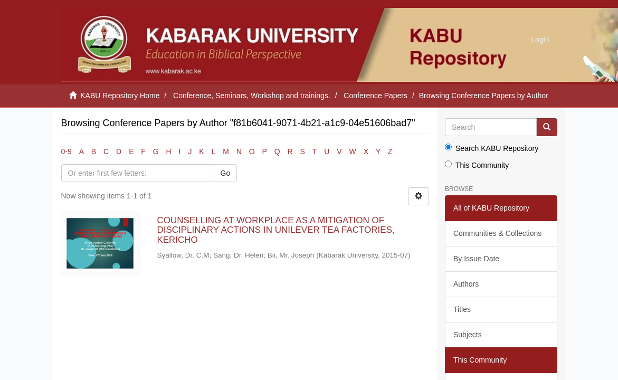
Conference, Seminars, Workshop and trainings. (251, 95)
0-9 (66, 151)
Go (226, 173)
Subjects (467, 334)
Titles (462, 309)
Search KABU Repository (491, 148)
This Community (477, 164)
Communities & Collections (497, 233)
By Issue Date (476, 258)
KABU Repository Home (119, 95)
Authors (466, 284)
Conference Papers (375, 95)
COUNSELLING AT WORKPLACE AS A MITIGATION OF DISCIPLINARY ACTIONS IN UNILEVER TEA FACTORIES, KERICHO (275, 230)
